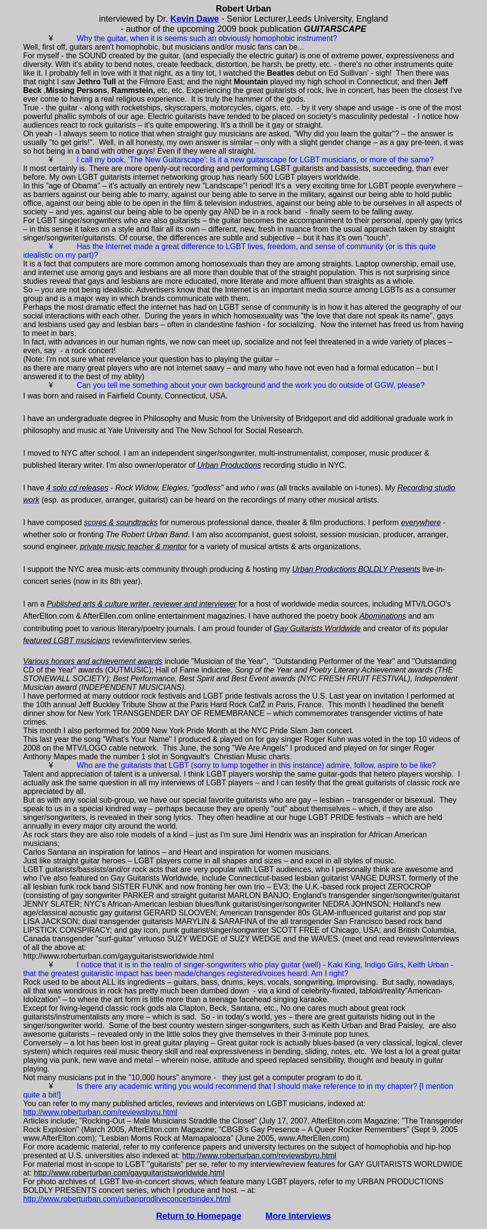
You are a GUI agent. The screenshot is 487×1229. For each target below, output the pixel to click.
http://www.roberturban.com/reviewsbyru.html (100, 1112)
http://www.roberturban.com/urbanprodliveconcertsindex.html (126, 1199)
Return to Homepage (198, 1216)
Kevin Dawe (195, 19)
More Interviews (298, 1216)
